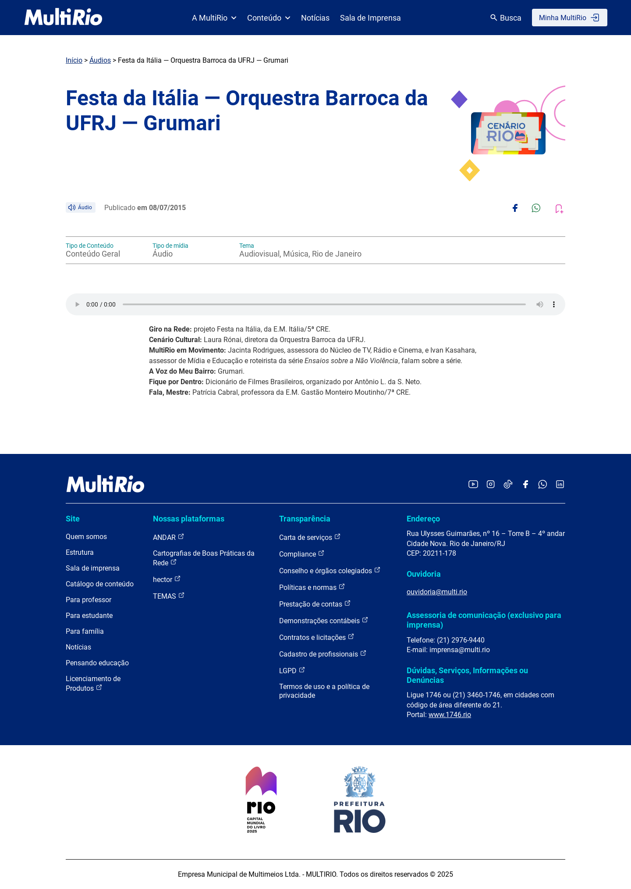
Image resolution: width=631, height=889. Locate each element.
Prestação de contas (315, 603)
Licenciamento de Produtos (93, 684)
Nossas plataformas (188, 518)
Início (74, 60)
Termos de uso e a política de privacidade (324, 691)
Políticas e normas (312, 587)
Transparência (304, 518)
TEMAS (169, 595)
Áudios (100, 60)
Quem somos (86, 536)
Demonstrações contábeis (324, 620)
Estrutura (80, 552)
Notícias (315, 17)
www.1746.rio (450, 714)
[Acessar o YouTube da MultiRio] (473, 484)
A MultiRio (214, 17)
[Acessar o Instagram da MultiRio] (490, 484)
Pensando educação (97, 663)
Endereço (423, 518)
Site (73, 518)
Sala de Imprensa (370, 17)
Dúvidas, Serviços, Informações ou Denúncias (467, 675)
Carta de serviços (310, 537)
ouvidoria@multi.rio (437, 592)
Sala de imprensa (93, 568)
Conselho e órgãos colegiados (330, 570)
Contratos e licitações (316, 637)
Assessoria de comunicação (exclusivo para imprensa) (484, 620)
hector (167, 579)
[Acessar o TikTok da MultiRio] (508, 484)
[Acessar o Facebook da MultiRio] (525, 484)
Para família (85, 631)
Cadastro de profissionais (323, 653)
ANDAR (168, 537)
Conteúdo (269, 17)
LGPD (292, 670)
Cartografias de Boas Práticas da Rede (204, 558)
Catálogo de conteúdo (100, 584)
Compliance (302, 553)
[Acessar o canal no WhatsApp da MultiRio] (542, 484)
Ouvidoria (424, 573)
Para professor (88, 600)
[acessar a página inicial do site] (63, 17)
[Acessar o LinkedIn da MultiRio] (560, 484)
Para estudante (89, 615)
